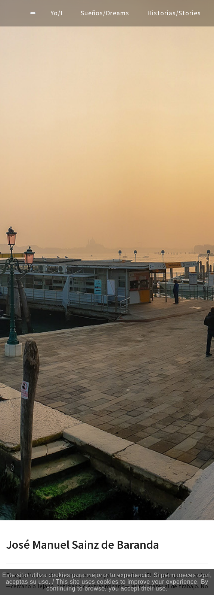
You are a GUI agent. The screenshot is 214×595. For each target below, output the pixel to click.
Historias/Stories (174, 13)
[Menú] (33, 13)
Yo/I (57, 13)
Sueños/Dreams (105, 13)
